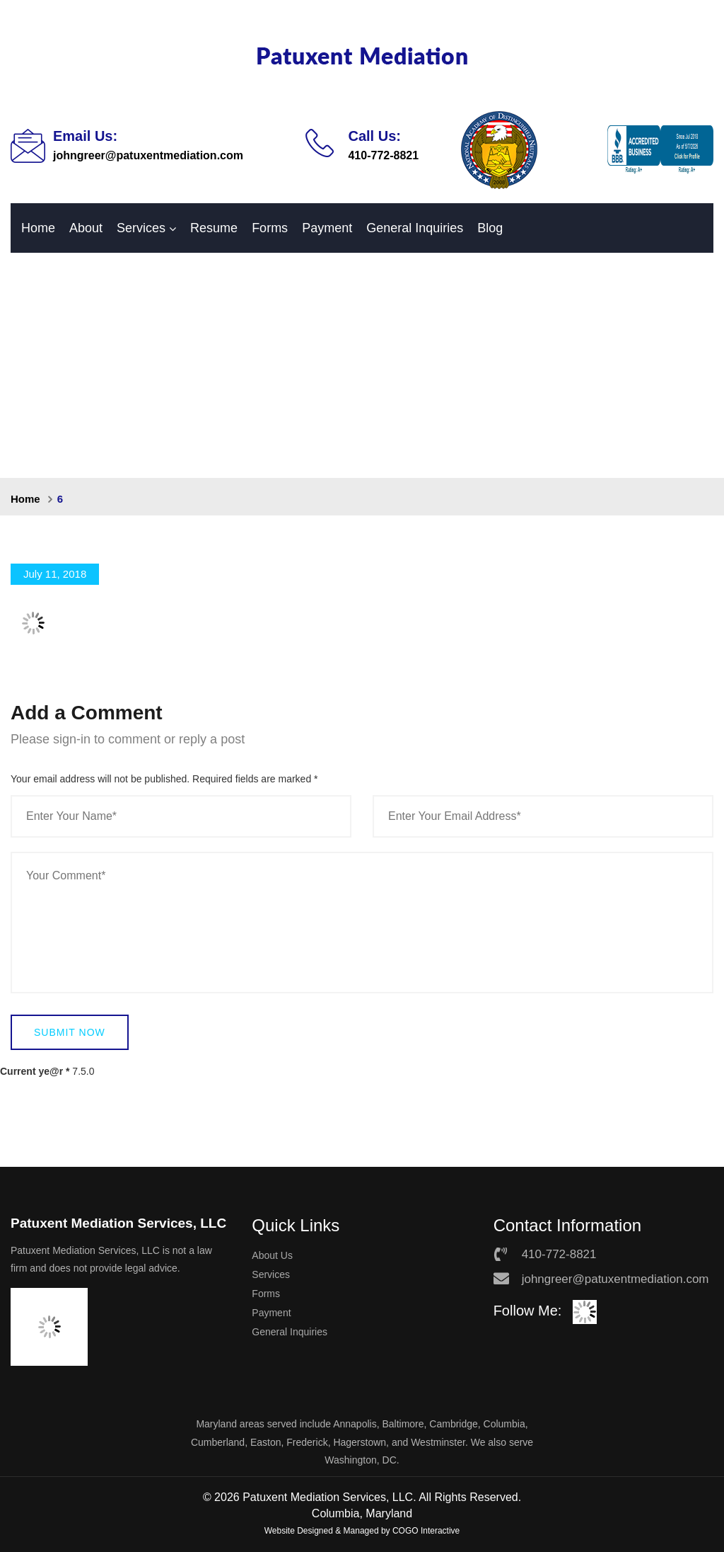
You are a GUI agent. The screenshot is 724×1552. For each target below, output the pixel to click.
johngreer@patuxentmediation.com (148, 155)
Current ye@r (34, 1071)
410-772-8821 (383, 155)
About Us (272, 1255)
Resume (214, 228)
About (86, 228)
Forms (270, 228)
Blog (490, 228)
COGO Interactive (426, 1531)
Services (141, 228)
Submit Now (69, 1032)
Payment (327, 228)
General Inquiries (414, 228)
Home (38, 228)
